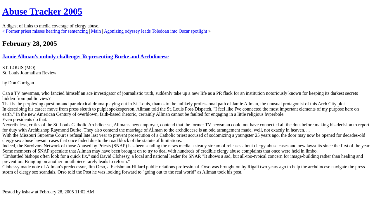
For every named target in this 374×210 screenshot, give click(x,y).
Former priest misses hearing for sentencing (47, 31)
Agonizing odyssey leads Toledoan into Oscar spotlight (155, 31)
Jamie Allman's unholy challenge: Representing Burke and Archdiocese (85, 56)
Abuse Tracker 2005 (42, 11)
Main (96, 31)
